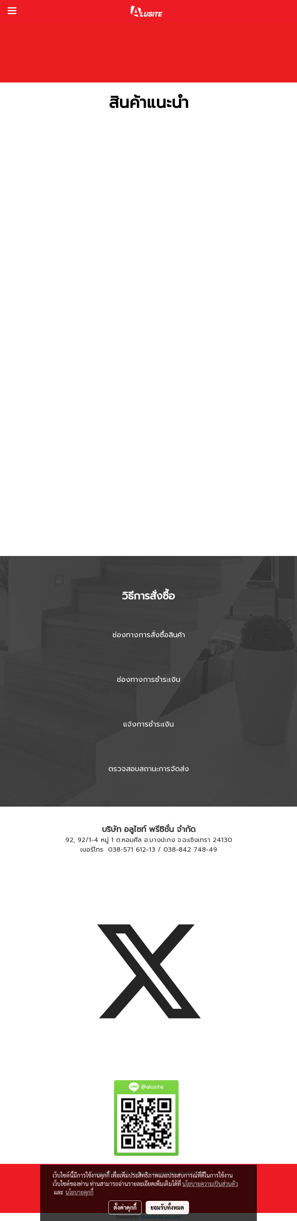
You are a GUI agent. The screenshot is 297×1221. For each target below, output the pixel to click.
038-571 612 (127, 849)
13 (152, 849)
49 (213, 849)
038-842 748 (184, 849)
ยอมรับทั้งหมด (167, 1207)
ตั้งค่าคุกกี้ (125, 1207)
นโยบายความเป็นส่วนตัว (210, 1183)
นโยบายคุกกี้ (79, 1192)
